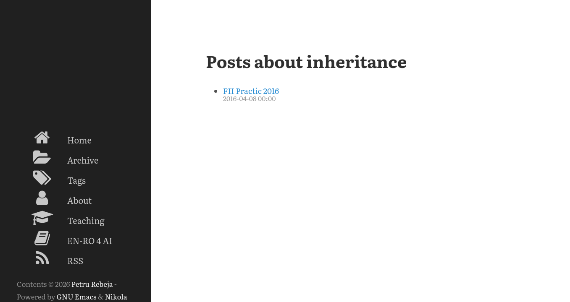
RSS (50, 258)
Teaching (61, 218)
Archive (57, 158)
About (54, 198)
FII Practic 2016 (251, 90)
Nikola (116, 296)
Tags (51, 178)
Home (54, 138)
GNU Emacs (77, 296)
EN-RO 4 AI (64, 238)
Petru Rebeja (92, 284)
